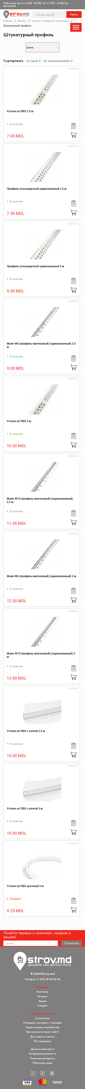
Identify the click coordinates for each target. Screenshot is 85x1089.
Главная (7, 20)
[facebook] (33, 1073)
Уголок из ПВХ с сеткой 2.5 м (26, 731)
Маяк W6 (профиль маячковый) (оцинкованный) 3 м (41, 576)
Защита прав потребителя (42, 1027)
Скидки (42, 1005)
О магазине (42, 1018)
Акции (42, 1001)
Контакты (42, 991)
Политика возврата (42, 1058)
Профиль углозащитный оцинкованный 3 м (35, 266)
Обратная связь (42, 1063)
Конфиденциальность (42, 1053)
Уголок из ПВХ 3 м (19, 421)
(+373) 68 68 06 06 (48, 979)
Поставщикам (42, 1041)
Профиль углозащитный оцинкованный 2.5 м (36, 188)
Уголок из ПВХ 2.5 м (20, 111)
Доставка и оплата (42, 1036)
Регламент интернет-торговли (42, 1022)
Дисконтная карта (42, 1049)
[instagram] (52, 1073)
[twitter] (42, 1073)
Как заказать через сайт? (42, 1031)
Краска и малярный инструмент (50, 20)
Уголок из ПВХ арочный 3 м (25, 886)
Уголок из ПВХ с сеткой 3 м (25, 808)
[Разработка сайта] (57, 1082)
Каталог (22, 20)
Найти (74, 14)
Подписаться (71, 943)
